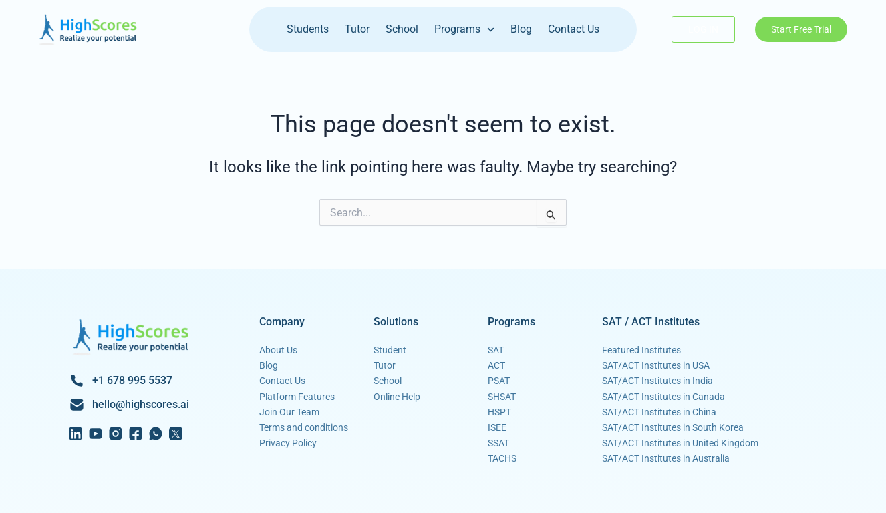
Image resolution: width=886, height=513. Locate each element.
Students (308, 29)
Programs (464, 29)
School (402, 29)
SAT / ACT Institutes (651, 321)
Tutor (357, 29)
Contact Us (573, 29)
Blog (521, 29)
